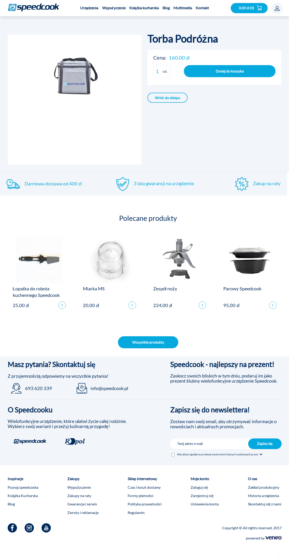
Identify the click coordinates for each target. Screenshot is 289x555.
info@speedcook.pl (109, 385)
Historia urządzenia (263, 493)
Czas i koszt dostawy (144, 484)
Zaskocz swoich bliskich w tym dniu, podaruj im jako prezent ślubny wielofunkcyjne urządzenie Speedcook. (223, 375)
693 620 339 (38, 385)
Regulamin (136, 509)
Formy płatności (140, 493)
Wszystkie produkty (148, 339)
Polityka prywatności (145, 501)
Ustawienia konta (205, 501)
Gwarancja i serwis (82, 501)
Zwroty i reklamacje (83, 509)
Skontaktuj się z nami (265, 501)
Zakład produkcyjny (263, 484)
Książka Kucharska (23, 493)
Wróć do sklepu (167, 97)
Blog (11, 501)
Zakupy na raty (79, 493)
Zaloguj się (199, 484)
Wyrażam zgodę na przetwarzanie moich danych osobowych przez (220, 451)
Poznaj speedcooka (23, 484)
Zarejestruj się (202, 493)
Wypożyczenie (79, 484)
